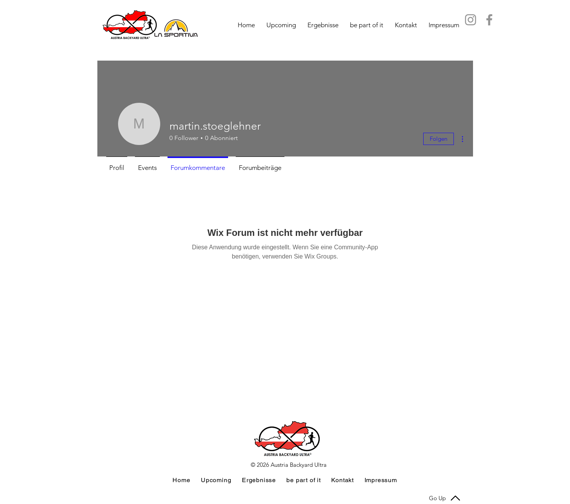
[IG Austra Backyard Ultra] (470, 19)
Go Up (437, 498)
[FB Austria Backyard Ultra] (489, 19)
